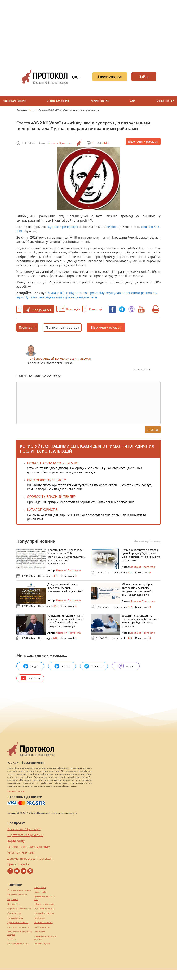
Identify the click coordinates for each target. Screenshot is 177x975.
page (30, 666)
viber (125, 666)
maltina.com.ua (41, 927)
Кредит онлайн (18, 864)
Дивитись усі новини (147, 541)
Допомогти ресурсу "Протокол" (29, 858)
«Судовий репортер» (62, 226)
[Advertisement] (95, 31)
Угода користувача (21, 853)
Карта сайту (16, 841)
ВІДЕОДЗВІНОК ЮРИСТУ (46, 480)
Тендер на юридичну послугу (28, 847)
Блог (132, 100)
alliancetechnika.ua (17, 894)
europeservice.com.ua (18, 927)
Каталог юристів (100, 100)
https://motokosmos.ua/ (19, 908)
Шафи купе (39, 931)
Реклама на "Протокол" (24, 829)
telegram (94, 666)
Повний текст (15, 791)
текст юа (11, 939)
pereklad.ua (40, 887)
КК (21, 231)
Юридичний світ (165, 100)
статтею (147, 226)
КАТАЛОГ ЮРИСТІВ (42, 509)
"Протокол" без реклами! (25, 835)
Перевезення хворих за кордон (19, 933)
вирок (111, 226)
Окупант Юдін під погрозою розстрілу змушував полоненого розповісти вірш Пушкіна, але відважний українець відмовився (87, 295)
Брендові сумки (42, 943)
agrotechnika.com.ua (17, 922)
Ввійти (143, 76)
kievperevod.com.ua (17, 943)
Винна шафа (40, 892)
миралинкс (12, 899)
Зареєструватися (105, 76)
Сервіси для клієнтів (14, 100)
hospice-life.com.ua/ (44, 913)
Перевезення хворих (44, 908)
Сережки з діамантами (19, 890)
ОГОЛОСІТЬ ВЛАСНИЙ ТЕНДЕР (51, 496)
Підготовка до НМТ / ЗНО (44, 898)
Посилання (39, 917)
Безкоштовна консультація (52, 463)
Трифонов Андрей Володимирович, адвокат (59, 358)
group (62, 666)
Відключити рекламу (143, 142)
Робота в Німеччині (44, 904)
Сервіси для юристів (58, 100)
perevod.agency (15, 917)
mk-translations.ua (43, 922)
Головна (22, 110)
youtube (30, 678)
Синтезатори (14, 913)
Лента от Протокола (59, 143)
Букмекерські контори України (45, 937)
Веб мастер (13, 904)
